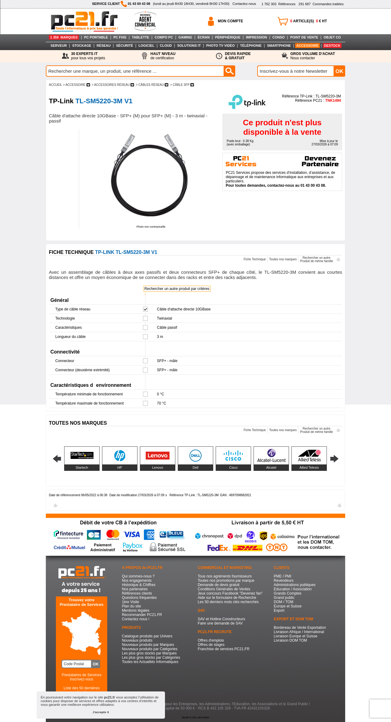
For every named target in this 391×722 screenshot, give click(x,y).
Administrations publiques (295, 585)
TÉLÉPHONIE (250, 45)
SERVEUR (59, 45)
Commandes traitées (320, 4)
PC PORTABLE (96, 37)
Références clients (137, 593)
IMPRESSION (256, 37)
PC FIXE (119, 37)
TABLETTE (140, 37)
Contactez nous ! (135, 619)
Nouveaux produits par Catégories (149, 649)
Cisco (233, 467)
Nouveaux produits (137, 640)
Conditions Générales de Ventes (224, 589)
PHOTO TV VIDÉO (220, 45)
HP (119, 467)
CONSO (278, 37)
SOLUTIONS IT (189, 45)
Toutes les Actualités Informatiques (150, 662)
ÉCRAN (204, 37)
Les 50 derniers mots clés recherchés (228, 602)
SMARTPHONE (279, 45)
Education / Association (293, 589)
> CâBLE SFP (182, 84)
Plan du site (131, 606)
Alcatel (271, 467)
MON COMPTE (230, 21)
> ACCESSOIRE (76, 84)
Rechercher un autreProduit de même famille (316, 259)
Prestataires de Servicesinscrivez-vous (81, 677)
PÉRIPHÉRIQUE (227, 37)
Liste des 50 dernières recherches (82, 690)
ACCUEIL (55, 84)
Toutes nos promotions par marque (226, 580)
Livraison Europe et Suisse (295, 636)
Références (278, 4)
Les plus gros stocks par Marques (149, 653)
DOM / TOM (283, 602)
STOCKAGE (81, 45)
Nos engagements (137, 580)
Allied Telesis (309, 467)
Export (279, 610)
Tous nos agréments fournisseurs (225, 576)
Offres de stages (211, 645)
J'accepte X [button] (101, 712)
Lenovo (157, 467)
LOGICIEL (146, 45)
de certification (162, 56)
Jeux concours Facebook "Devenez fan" (230, 593)
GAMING (185, 37)
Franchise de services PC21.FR (223, 649)
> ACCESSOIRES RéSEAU (113, 84)
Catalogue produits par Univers (147, 636)
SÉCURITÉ (124, 45)
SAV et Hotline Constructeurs (221, 619)
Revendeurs (284, 580)
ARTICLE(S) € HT (308, 21)
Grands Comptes (287, 593)
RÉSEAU (104, 45)
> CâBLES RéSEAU (152, 84)
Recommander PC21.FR (142, 615)
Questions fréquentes (139, 598)
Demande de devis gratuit (218, 585)
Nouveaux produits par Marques (148, 645)
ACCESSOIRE (307, 45)
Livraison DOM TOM (290, 640)
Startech (82, 467)
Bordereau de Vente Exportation (300, 627)
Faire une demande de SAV (220, 623)
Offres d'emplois (211, 640)
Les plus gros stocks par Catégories (151, 657)
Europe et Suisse (287, 606)
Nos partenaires (135, 589)
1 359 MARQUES (64, 37)
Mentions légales (135, 610)
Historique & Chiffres (138, 585)
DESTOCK (332, 45)
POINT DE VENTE (304, 37)
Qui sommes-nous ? (138, 576)
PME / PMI (282, 576)
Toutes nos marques (283, 259)
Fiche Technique (254, 259)
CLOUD (166, 45)
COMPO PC (164, 37)
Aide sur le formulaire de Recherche (227, 598)
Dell (196, 467)
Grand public (284, 598)
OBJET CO (332, 37)
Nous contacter (313, 56)
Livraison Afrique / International (299, 632)
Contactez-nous (244, 3)
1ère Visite (130, 602)
